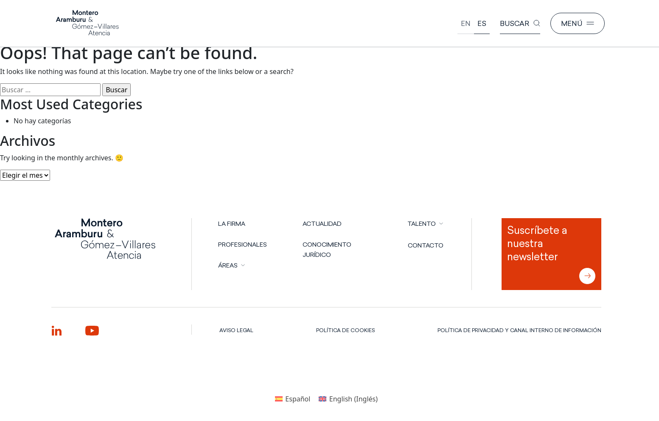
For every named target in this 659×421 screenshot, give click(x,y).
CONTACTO (425, 245)
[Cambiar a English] (465, 23)
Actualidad (322, 223)
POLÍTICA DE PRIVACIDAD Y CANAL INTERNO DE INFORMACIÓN (519, 330)
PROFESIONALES (242, 244)
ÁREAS (228, 265)
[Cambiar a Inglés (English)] (348, 399)
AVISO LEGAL (236, 330)
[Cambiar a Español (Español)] (292, 399)
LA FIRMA (231, 223)
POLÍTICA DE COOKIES (345, 330)
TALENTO (421, 223)
